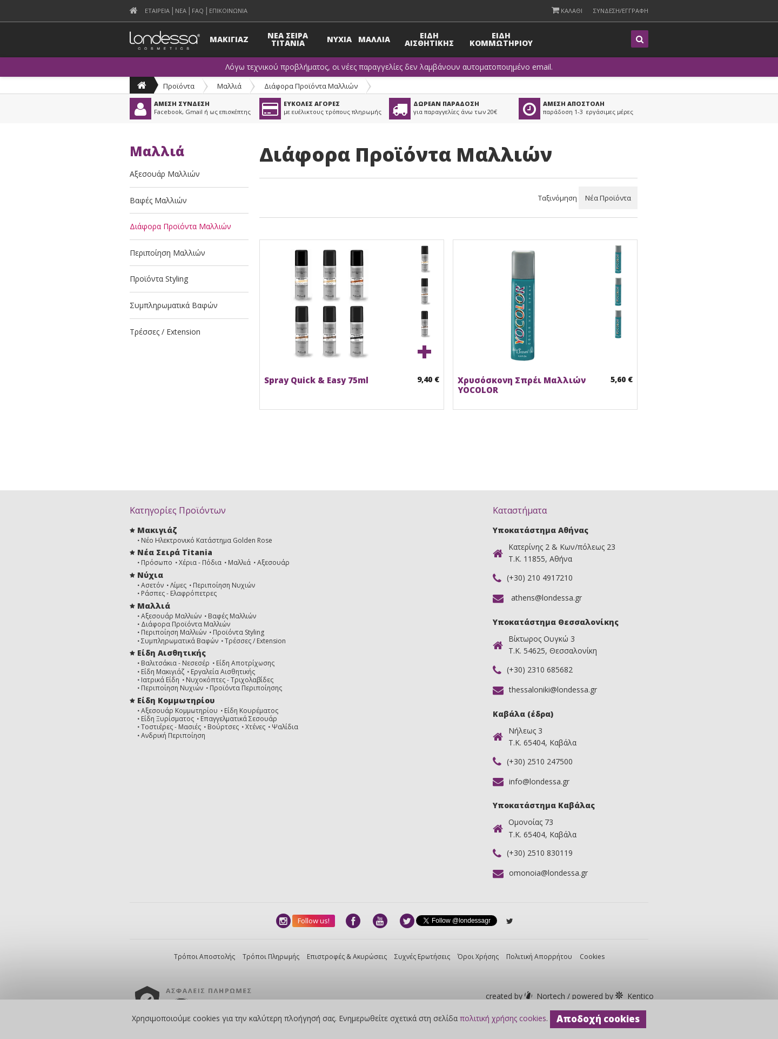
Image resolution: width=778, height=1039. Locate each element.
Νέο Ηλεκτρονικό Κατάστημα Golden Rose (206, 540)
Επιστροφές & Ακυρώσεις (347, 956)
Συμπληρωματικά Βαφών (174, 305)
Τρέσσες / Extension (165, 332)
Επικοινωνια (228, 11)
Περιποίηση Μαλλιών (167, 253)
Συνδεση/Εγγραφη (620, 10)
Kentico (612, 996)
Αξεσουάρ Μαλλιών (165, 174)
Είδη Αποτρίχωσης (245, 663)
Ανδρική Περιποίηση (173, 735)
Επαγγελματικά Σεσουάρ (238, 718)
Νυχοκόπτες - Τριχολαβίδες (229, 679)
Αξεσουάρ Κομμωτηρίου (179, 710)
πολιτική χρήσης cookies (503, 1018)
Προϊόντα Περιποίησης (246, 687)
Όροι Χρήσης (478, 956)
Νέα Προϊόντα (608, 198)
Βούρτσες (223, 726)
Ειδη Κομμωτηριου (501, 39)
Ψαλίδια (285, 726)
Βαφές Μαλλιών (158, 200)
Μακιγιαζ (229, 39)
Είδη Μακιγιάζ (162, 671)
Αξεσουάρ (273, 562)
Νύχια (150, 575)
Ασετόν (152, 585)
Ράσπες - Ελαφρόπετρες (179, 593)
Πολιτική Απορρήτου (539, 956)
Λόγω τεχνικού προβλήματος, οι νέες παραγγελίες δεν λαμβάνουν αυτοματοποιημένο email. (389, 67)
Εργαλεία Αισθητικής (223, 671)
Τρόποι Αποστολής (204, 956)
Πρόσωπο (156, 562)
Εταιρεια (157, 11)
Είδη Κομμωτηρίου (175, 700)
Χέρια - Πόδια (200, 562)
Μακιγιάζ (157, 530)
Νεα (180, 11)
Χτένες (255, 726)
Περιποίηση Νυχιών (224, 585)
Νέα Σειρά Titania (174, 552)
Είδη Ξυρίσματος (167, 718)
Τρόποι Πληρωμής (271, 956)
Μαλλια (374, 39)
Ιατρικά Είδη (160, 679)
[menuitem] (134, 11)
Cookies (592, 956)
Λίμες (178, 585)
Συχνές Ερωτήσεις (422, 956)
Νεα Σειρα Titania (287, 39)
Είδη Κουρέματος (251, 710)
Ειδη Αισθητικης (429, 39)
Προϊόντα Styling (159, 279)
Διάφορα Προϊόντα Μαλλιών (311, 86)
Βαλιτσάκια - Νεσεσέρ (175, 663)
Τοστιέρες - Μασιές (171, 726)
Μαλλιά (229, 86)
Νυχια (339, 39)
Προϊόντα (178, 86)
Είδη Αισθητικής (171, 653)
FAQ (198, 11)
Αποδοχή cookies (598, 1019)
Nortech (526, 996)
